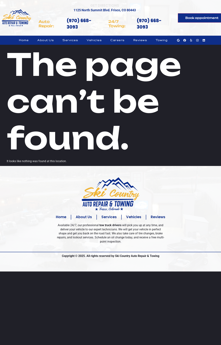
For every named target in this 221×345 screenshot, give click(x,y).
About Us (45, 40)
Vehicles (94, 40)
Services (70, 40)
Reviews (140, 40)
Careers (117, 40)
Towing (161, 40)
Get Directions (104, 5)
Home (24, 40)
